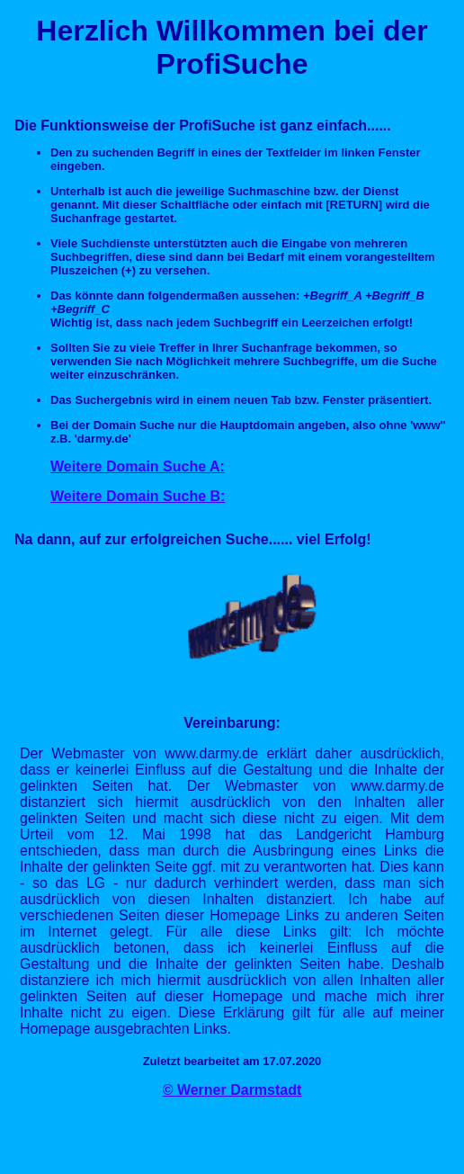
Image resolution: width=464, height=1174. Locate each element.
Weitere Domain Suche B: (137, 496)
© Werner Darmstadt (232, 1090)
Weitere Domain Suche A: (137, 466)
